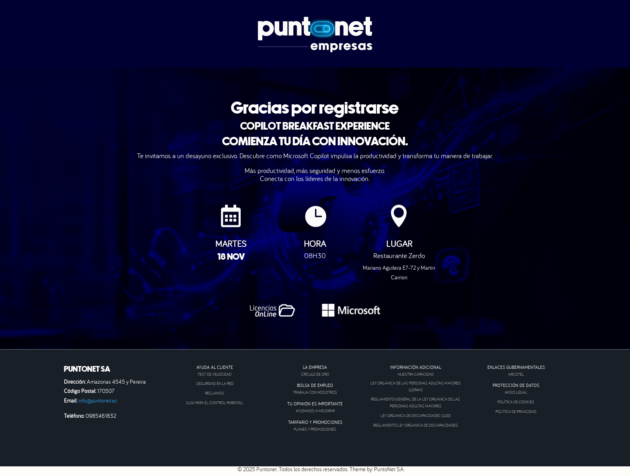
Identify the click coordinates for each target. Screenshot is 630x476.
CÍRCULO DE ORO (315, 374)
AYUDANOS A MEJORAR (315, 410)
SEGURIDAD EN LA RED (214, 383)
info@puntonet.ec (97, 400)
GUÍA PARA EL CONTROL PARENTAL (214, 402)
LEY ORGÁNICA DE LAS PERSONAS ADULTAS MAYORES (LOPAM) (415, 386)
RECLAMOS (214, 393)
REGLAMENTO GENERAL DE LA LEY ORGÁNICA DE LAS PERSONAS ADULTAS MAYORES (415, 403)
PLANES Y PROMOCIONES (315, 429)
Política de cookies (515, 402)
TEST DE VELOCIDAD (214, 374)
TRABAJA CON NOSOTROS (315, 392)
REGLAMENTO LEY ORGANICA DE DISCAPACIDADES (415, 425)
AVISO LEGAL (516, 392)
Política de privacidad (515, 411)
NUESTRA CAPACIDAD (416, 374)
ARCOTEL (516, 374)
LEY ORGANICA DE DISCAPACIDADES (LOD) (415, 415)
